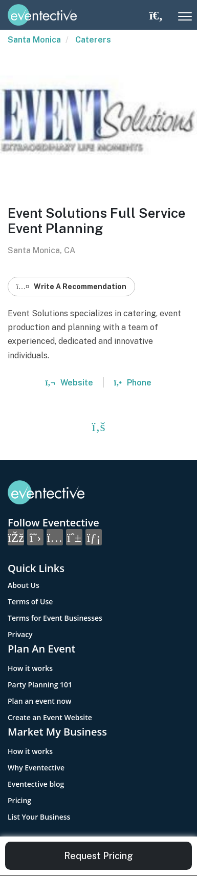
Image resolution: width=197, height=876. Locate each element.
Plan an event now (39, 701)
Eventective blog (36, 784)
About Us (23, 585)
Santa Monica (34, 40)
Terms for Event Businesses (55, 618)
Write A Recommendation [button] (71, 286)
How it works (30, 668)
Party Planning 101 (40, 684)
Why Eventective (36, 767)
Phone (132, 383)
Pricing (19, 800)
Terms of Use (30, 601)
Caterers (93, 40)
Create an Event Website (50, 717)
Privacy (20, 634)
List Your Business (39, 817)
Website (69, 383)
